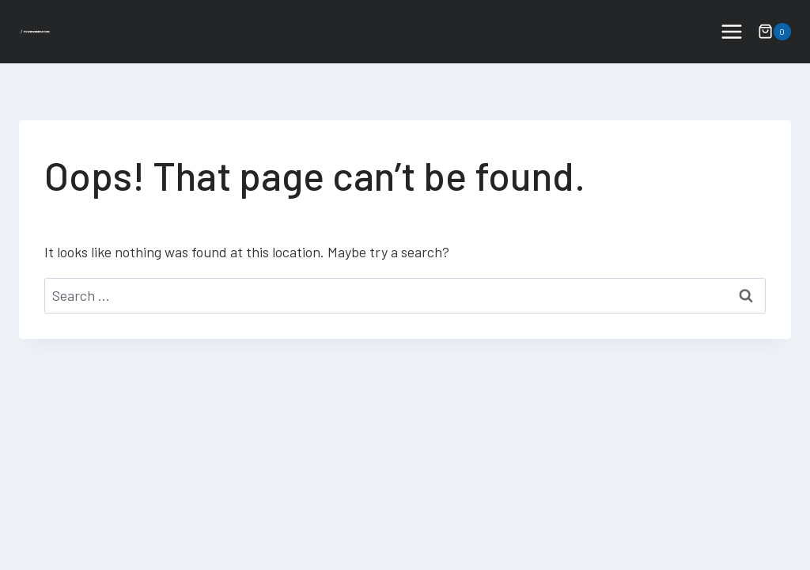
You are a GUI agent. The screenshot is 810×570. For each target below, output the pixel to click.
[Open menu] (731, 31)
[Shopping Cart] (774, 31)
